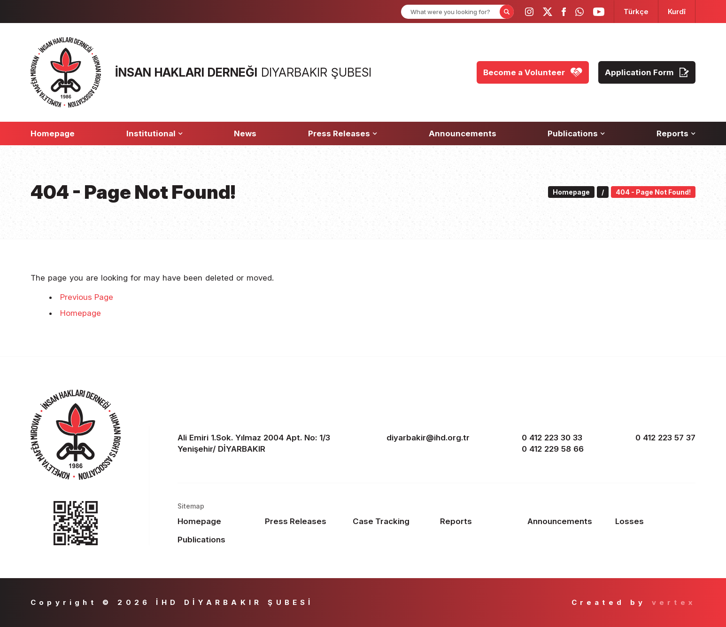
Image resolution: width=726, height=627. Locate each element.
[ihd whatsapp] (579, 12)
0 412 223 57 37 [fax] (665, 437)
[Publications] (576, 133)
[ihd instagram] (529, 12)
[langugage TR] (636, 11)
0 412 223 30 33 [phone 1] (552, 437)
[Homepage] (53, 133)
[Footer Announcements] (567, 521)
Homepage (80, 313)
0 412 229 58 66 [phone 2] (553, 449)
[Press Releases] (342, 133)
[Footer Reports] (480, 521)
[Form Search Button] (507, 12)
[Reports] (675, 133)
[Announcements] (462, 133)
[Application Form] (646, 72)
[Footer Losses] (655, 521)
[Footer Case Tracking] (393, 521)
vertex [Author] (673, 602)
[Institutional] (154, 133)
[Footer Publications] (218, 539)
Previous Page (86, 297)
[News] (245, 133)
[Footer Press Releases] (305, 521)
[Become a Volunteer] (533, 72)
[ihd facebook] (564, 12)
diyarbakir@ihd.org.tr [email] (428, 437)
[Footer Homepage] (218, 521)
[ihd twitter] (547, 12)
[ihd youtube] (598, 12)
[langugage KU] (677, 11)
